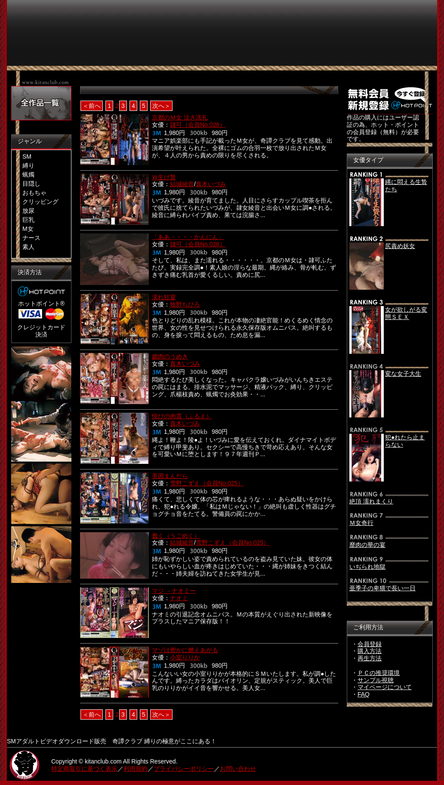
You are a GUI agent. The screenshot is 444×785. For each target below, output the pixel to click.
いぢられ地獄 (367, 566)
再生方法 (370, 658)
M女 (28, 228)
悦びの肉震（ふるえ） (182, 416)
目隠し (31, 183)
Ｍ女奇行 (361, 522)
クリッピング (40, 201)
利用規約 (135, 768)
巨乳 (28, 219)
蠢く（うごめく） (176, 535)
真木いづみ (211, 184)
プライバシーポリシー (184, 768)
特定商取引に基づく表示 (84, 768)
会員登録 (370, 644)
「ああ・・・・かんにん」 (188, 236)
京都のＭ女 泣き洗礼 (180, 117)
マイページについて (385, 687)
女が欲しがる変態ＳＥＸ (406, 313)
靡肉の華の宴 (367, 544)
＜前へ (92, 105)
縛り (28, 165)
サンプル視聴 (376, 680)
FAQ (364, 694)
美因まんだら (170, 475)
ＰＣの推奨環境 (379, 672)
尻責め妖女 (400, 245)
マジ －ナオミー (174, 590)
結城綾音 (182, 184)
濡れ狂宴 (164, 297)
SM (26, 156)
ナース (31, 237)
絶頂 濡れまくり (371, 501)
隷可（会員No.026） (197, 124)
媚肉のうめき (170, 356)
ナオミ (179, 598)
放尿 (28, 210)
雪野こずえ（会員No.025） (207, 483)
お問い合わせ (238, 768)
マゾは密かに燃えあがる (185, 650)
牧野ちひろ (185, 304)
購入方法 (370, 650)
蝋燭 (28, 174)
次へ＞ (161, 105)
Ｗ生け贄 (164, 177)
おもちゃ (34, 192)
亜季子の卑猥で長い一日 (382, 588)
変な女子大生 (403, 373)
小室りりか (185, 657)
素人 (28, 246)
